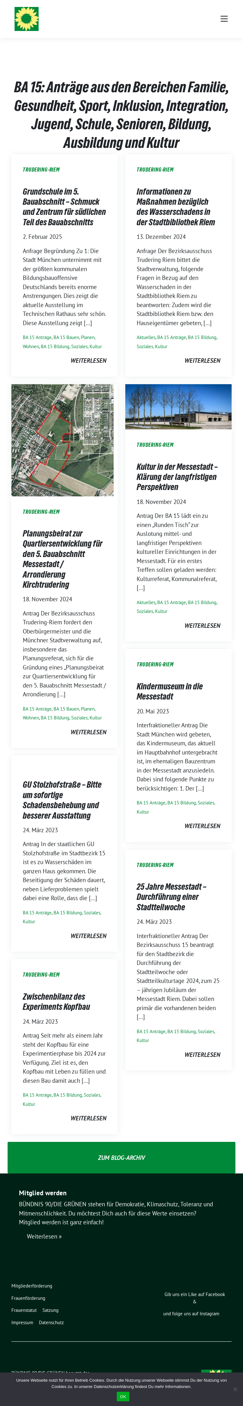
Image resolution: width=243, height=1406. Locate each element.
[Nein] (235, 1389)
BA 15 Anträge (37, 327)
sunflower (60, 1370)
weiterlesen (88, 351)
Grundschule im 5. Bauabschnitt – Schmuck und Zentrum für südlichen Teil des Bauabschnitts (64, 197)
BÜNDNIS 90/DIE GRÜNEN (103, 13)
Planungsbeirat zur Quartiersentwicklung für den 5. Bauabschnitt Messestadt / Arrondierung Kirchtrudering (63, 549)
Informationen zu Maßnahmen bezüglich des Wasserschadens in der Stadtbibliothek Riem (176, 197)
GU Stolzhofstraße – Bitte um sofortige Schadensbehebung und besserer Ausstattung (62, 790)
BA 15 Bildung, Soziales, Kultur (71, 337)
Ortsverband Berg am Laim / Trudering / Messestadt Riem (147, 22)
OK (123, 1396)
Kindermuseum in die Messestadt (170, 681)
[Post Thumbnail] (62, 429)
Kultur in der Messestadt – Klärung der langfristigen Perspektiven (177, 467)
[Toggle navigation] (224, 45)
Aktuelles (146, 327)
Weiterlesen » (44, 1226)
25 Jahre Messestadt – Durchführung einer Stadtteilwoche (171, 887)
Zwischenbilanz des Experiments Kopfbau (56, 992)
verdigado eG (121, 1370)
